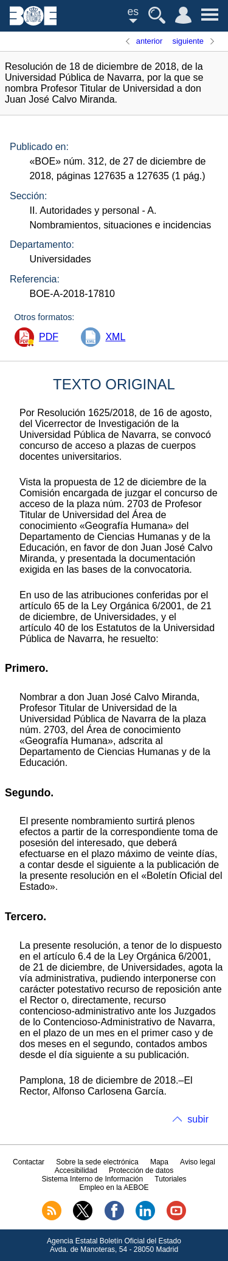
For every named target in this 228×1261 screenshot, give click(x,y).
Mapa (159, 1162)
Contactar (28, 1162)
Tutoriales (170, 1179)
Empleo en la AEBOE (113, 1187)
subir (198, 1119)
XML (115, 337)
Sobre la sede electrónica (97, 1162)
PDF (48, 337)
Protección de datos (141, 1170)
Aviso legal (197, 1162)
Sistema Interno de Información (92, 1179)
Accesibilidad (76, 1170)
